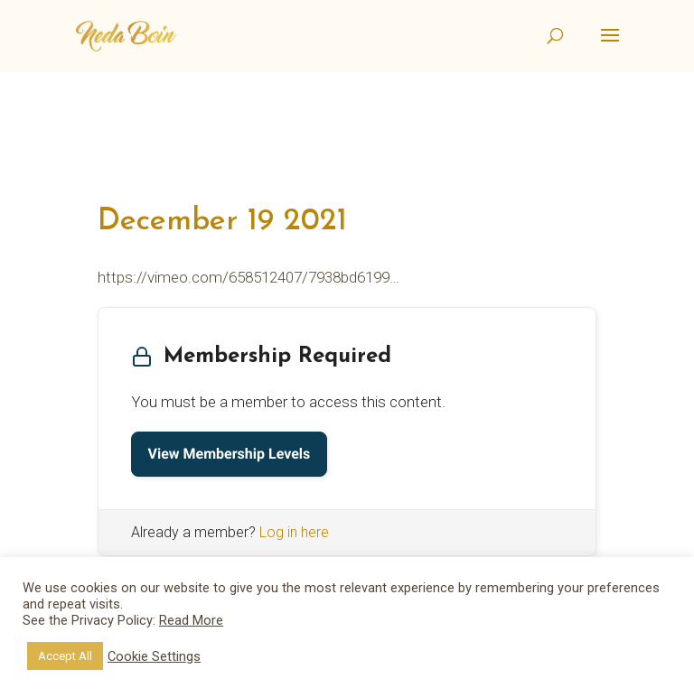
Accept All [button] (65, 656)
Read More (191, 620)
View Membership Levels (229, 453)
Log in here (294, 532)
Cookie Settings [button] (154, 656)
